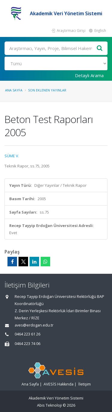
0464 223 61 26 (27, 334)
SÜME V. (11, 155)
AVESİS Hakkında (58, 384)
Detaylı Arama (89, 75)
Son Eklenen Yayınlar (47, 90)
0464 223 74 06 (27, 343)
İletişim (84, 384)
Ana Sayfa (13, 90)
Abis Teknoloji (49, 405)
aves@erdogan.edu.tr (34, 325)
